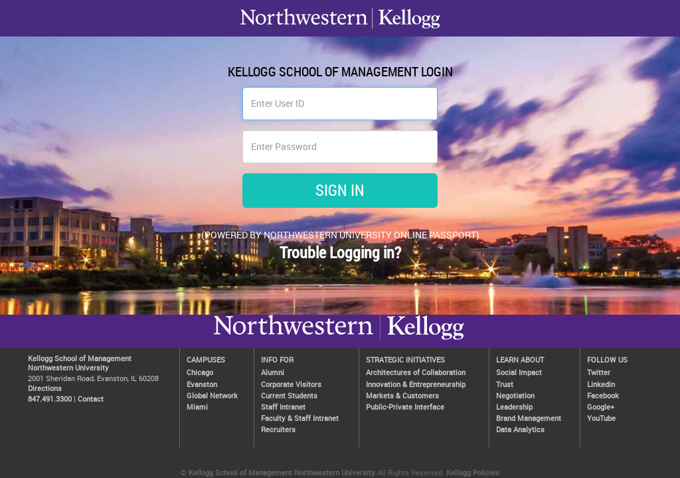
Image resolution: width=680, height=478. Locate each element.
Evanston (202, 384)
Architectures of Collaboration (416, 372)
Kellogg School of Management (79, 358)
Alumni (272, 372)
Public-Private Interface (405, 407)
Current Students (289, 395)
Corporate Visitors (291, 384)
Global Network (212, 395)
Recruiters (278, 429)
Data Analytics (520, 429)
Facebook (603, 395)
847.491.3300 (50, 399)
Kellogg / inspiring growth (293, 339)
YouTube (601, 418)
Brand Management (528, 418)
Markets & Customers (402, 395)
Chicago (200, 372)
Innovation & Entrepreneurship (416, 384)
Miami (197, 407)
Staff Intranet (283, 407)
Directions (45, 388)
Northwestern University (422, 339)
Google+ (600, 407)
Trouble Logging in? (340, 252)
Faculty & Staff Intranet (300, 418)
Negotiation (515, 395)
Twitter (598, 372)
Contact (91, 399)
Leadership (514, 407)
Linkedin (601, 384)
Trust (504, 384)
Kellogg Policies (472, 472)
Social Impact (519, 372)
